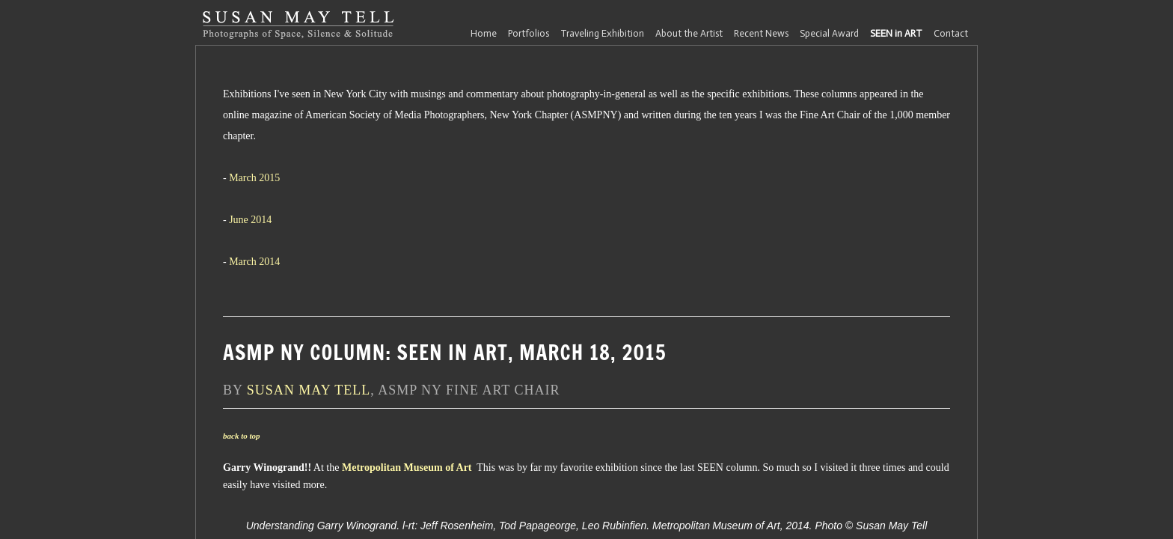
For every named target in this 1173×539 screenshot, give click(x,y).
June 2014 (250, 219)
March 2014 (254, 261)
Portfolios (528, 33)
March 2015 (254, 177)
